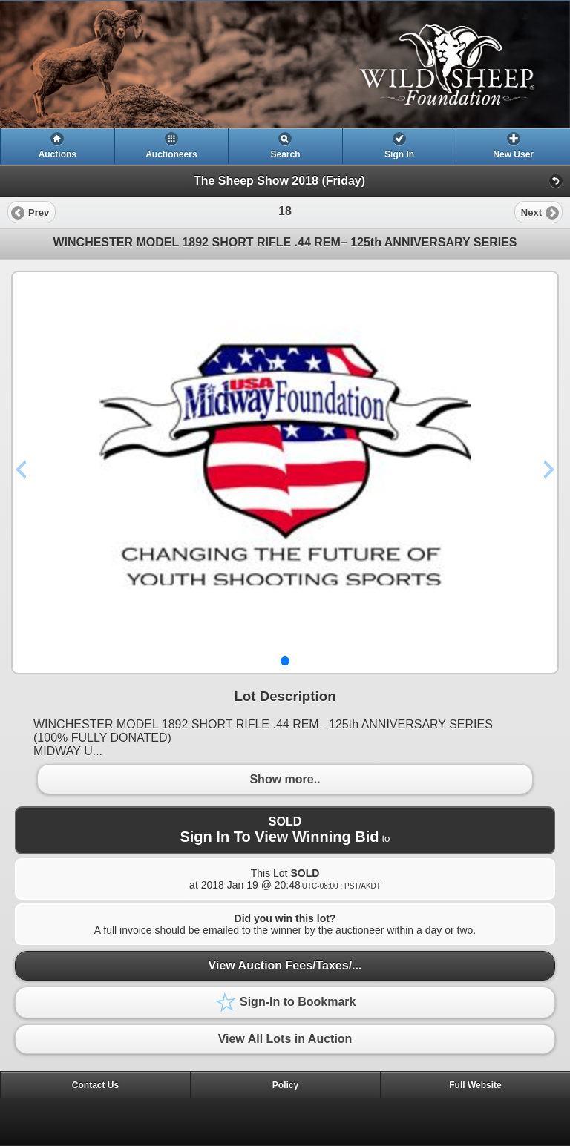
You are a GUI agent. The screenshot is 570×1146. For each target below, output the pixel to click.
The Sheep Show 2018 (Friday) (279, 180)
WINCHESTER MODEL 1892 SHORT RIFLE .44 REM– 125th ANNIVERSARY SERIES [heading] (285, 242)
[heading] (285, 64)
